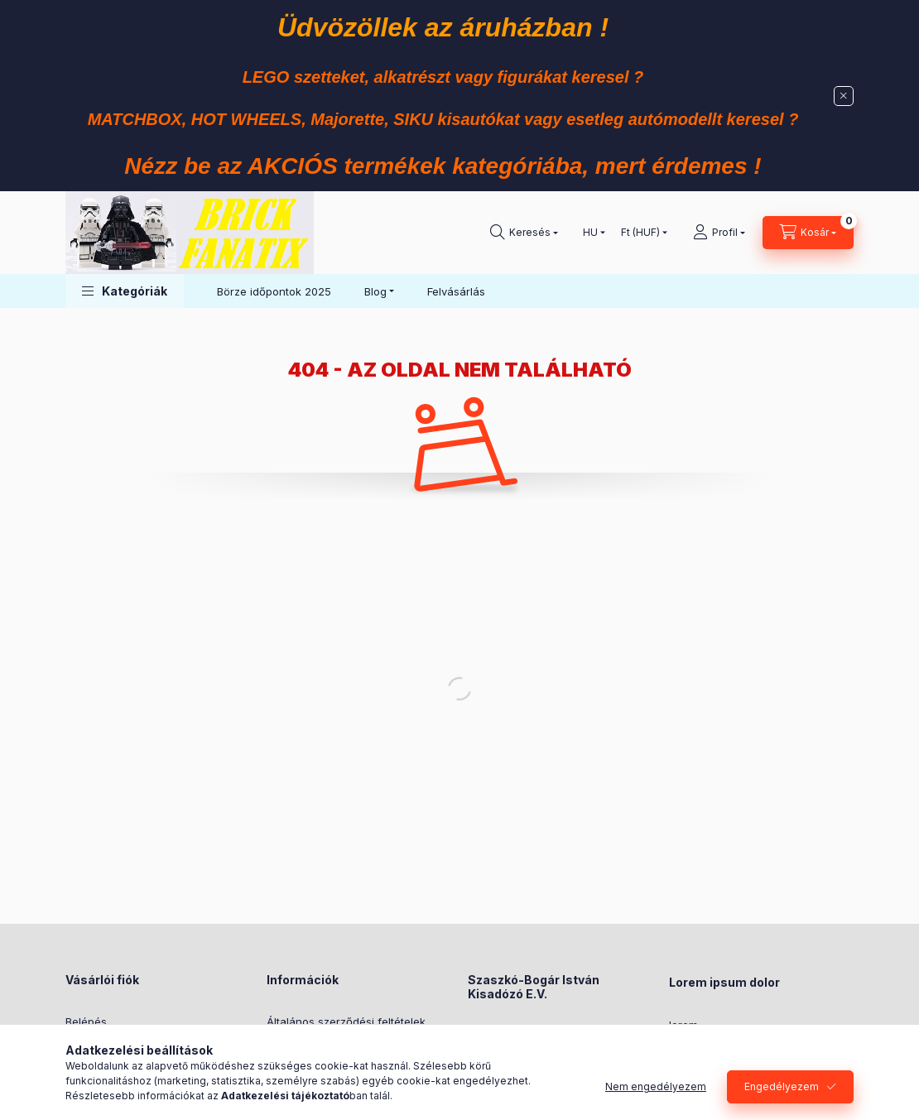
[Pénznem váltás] (640, 233)
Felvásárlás (456, 291)
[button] (124, 291)
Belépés (86, 1021)
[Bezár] (844, 96)
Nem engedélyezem (655, 1088)
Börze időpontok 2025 (274, 291)
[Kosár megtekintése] (808, 232)
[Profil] (719, 232)
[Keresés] (524, 232)
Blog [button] (375, 291)
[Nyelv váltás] (590, 233)
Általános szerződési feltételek (346, 1021)
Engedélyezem (781, 1088)
